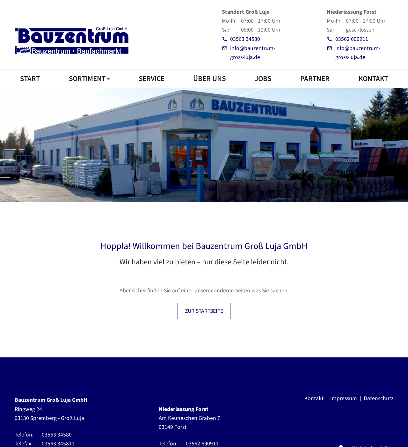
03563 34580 (245, 39)
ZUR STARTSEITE (204, 311)
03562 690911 (351, 39)
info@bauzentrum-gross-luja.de (252, 52)
